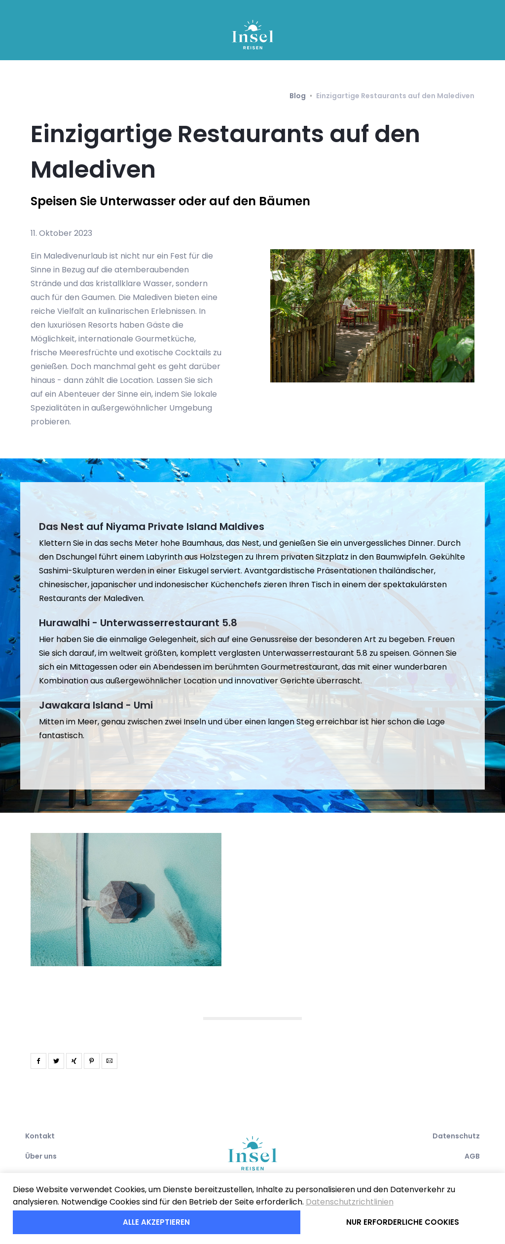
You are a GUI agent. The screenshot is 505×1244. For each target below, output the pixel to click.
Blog (297, 96)
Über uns (41, 1156)
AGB (472, 1156)
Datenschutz (456, 1136)
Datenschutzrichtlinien (350, 1201)
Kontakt (40, 1136)
